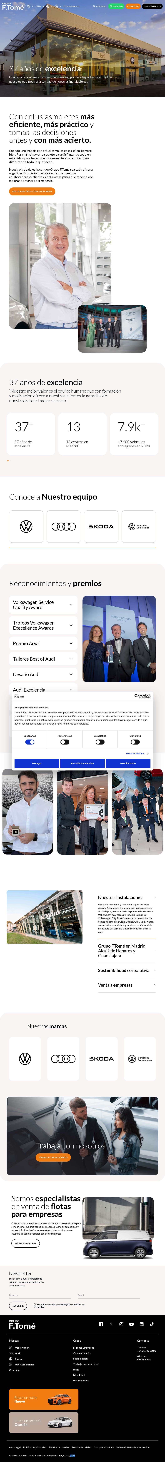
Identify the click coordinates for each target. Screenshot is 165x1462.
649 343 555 (144, 1359)
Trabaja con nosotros (53, 1157)
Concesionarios (82, 1353)
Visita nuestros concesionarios (32, 191)
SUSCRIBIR (18, 1305)
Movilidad (79, 1374)
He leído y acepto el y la (59, 1305)
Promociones (81, 1380)
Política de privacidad (34, 1447)
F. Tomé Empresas (71, 6)
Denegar (36, 763)
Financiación (80, 1358)
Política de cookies (59, 1447)
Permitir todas (128, 763)
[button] (8, 460)
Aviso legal (15, 1447)
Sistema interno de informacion (133, 1447)
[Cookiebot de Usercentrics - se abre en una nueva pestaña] (136, 696)
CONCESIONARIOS (152, 6)
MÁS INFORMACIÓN (25, 1243)
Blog (76, 1369)
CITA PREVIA (133, 6)
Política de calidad (81, 1447)
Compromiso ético (104, 1447)
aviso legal (63, 1304)
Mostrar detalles (135, 753)
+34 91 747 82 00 (146, 1350)
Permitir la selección (82, 763)
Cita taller (15, 1370)
